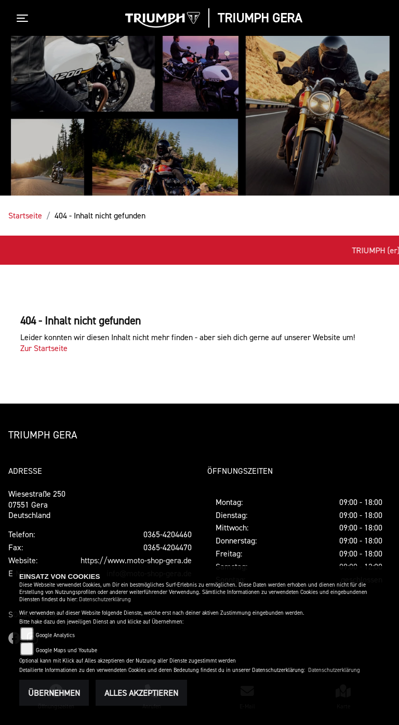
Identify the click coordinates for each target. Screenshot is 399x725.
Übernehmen (54, 693)
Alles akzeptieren (141, 693)
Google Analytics (55, 635)
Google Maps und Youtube (66, 650)
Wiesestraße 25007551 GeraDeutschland (36, 504)
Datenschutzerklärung (105, 599)
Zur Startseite (44, 348)
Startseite (25, 215)
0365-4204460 (167, 534)
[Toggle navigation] (24, 18)
